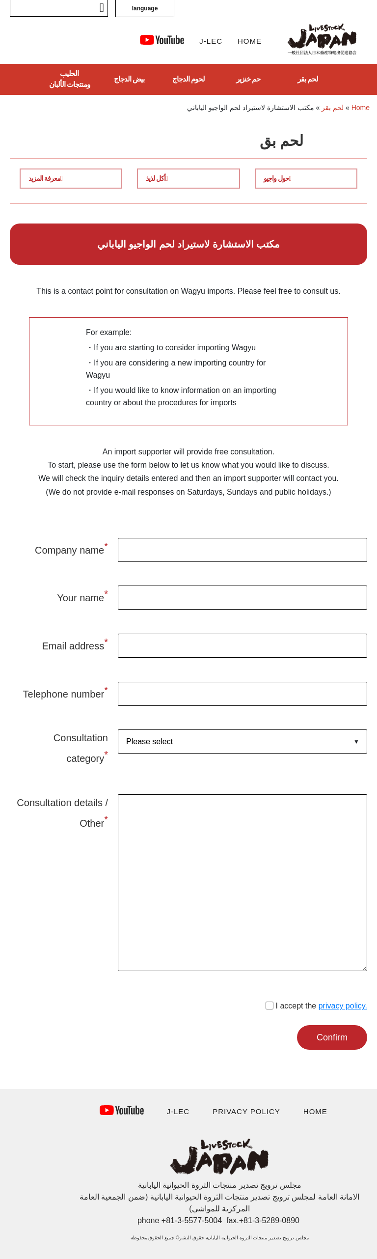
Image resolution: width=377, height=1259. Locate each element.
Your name (82, 595)
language (145, 8)
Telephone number (65, 692)
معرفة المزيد (45, 178)
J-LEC (210, 41)
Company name (71, 548)
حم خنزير (248, 79)
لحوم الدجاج (188, 79)
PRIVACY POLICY (246, 1111)
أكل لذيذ (156, 178)
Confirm (332, 1037)
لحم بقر (307, 79)
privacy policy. (343, 1006)
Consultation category (81, 748)
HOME (250, 41)
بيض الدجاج (129, 79)
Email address (75, 644)
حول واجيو (277, 178)
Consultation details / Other (62, 813)
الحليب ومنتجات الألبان (69, 79)
